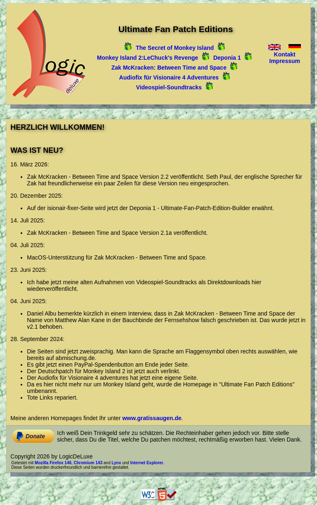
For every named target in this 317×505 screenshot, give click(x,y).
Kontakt (285, 54)
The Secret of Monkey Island (175, 47)
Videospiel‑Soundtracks (169, 87)
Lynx (116, 463)
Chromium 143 (88, 463)
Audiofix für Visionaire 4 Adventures (169, 77)
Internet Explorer (146, 463)
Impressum (284, 61)
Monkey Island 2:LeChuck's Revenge (147, 57)
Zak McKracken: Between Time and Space (169, 67)
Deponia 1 (227, 57)
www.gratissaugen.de (151, 418)
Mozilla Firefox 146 (53, 463)
